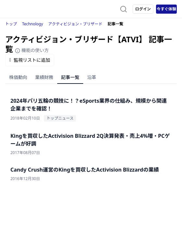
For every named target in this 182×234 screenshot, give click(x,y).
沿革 (91, 77)
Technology (32, 24)
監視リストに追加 (29, 60)
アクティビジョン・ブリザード (75, 24)
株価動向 (18, 77)
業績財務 (44, 77)
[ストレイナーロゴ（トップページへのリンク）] (31, 9)
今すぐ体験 (166, 9)
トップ (11, 24)
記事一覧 (70, 77)
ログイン (143, 9)
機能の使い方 (32, 50)
